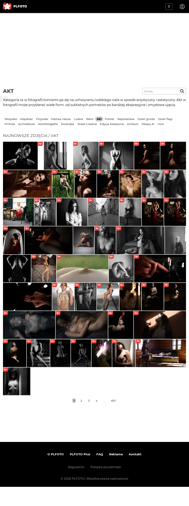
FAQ (99, 473)
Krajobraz (26, 119)
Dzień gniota (146, 119)
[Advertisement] (94, 43)
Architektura (26, 124)
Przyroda (42, 119)
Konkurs (132, 124)
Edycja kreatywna (112, 124)
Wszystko (11, 119)
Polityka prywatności (106, 486)
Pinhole (10, 124)
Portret (109, 119)
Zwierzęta (67, 124)
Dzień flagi (165, 119)
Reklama (116, 473)
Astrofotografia (48, 124)
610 (113, 419)
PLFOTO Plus (80, 473)
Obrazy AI (148, 124)
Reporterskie (125, 119)
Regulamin (76, 486)
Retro (89, 119)
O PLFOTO (55, 473)
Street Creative (87, 124)
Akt (99, 119)
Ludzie (78, 119)
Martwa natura (61, 119)
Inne (161, 124)
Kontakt (135, 473)
